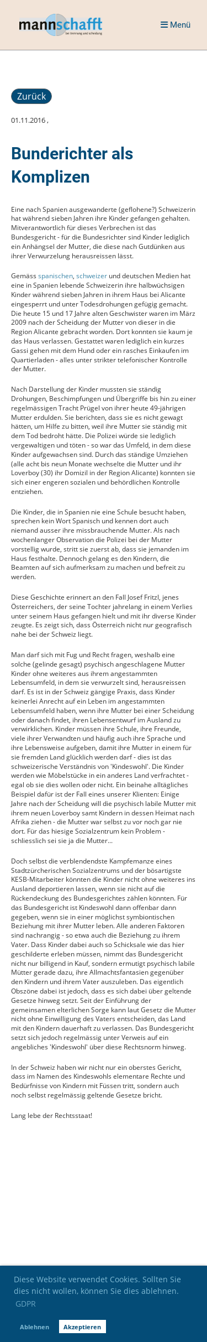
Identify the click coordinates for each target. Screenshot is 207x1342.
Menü (175, 25)
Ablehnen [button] (34, 1327)
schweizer (91, 275)
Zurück (31, 96)
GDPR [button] (25, 1303)
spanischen (55, 275)
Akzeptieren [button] (82, 1327)
